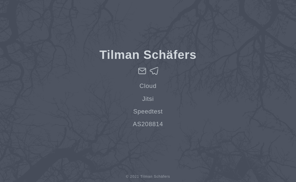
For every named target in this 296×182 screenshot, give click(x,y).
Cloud (148, 85)
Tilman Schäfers (155, 176)
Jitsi (148, 98)
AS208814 (148, 124)
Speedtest (148, 111)
